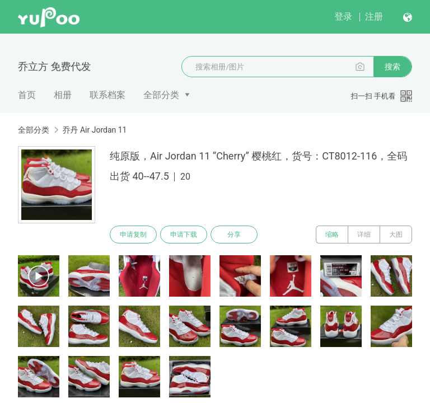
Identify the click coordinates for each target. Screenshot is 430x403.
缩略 (332, 234)
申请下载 (183, 234)
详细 (364, 234)
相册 (63, 95)
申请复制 (133, 234)
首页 (27, 95)
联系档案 (107, 95)
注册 (374, 16)
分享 (234, 234)
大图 (396, 234)
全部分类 (161, 95)
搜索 (392, 66)
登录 (343, 16)
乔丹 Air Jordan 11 (94, 129)
